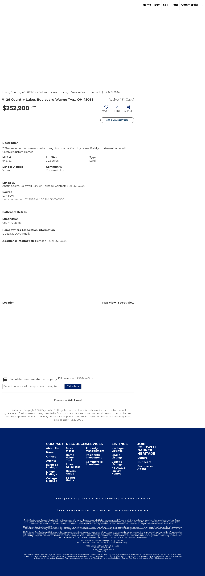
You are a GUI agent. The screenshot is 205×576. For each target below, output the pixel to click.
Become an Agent (145, 467)
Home (147, 4)
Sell (165, 4)
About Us (52, 448)
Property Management (95, 449)
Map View (109, 302)
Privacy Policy (82, 571)
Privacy (72, 499)
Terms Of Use (63, 571)
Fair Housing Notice (136, 499)
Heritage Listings (52, 466)
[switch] (106, 110)
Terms (58, 499)
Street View (126, 302)
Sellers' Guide (71, 479)
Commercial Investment (94, 463)
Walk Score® (75, 400)
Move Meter (70, 449)
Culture (142, 457)
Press (50, 452)
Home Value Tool (70, 457)
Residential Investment (94, 456)
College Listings (51, 480)
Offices (51, 456)
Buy (157, 4)
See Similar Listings (117, 120)
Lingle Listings (51, 473)
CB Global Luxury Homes (118, 471)
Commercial (189, 4)
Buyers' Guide (71, 472)
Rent (175, 4)
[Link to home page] (4, 5)
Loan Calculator (73, 465)
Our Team (144, 462)
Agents (51, 460)
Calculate (73, 386)
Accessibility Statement (99, 499)
